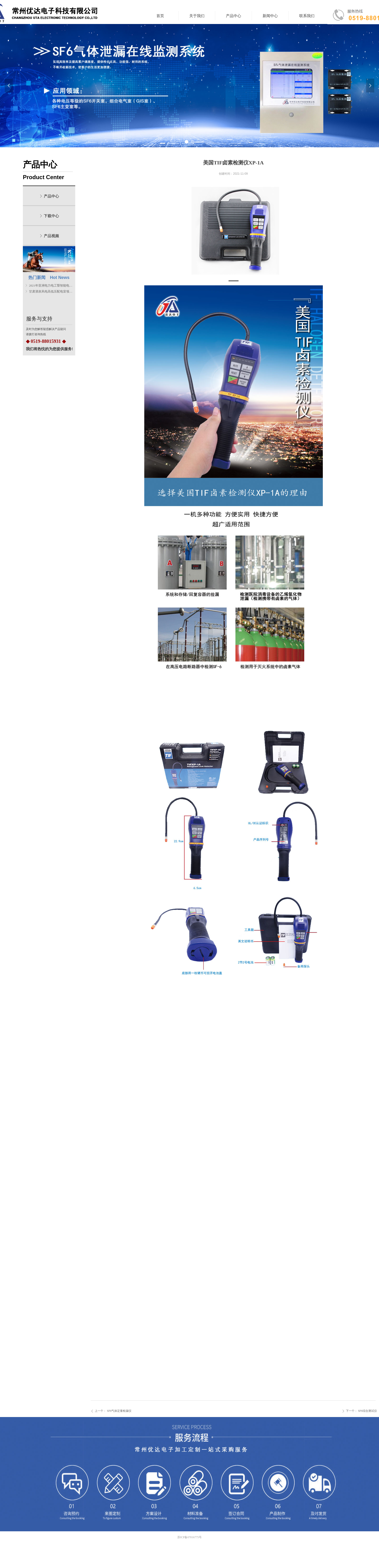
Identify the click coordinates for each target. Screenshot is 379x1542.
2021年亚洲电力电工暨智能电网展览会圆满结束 (51, 285)
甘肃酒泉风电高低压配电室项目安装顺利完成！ (51, 291)
